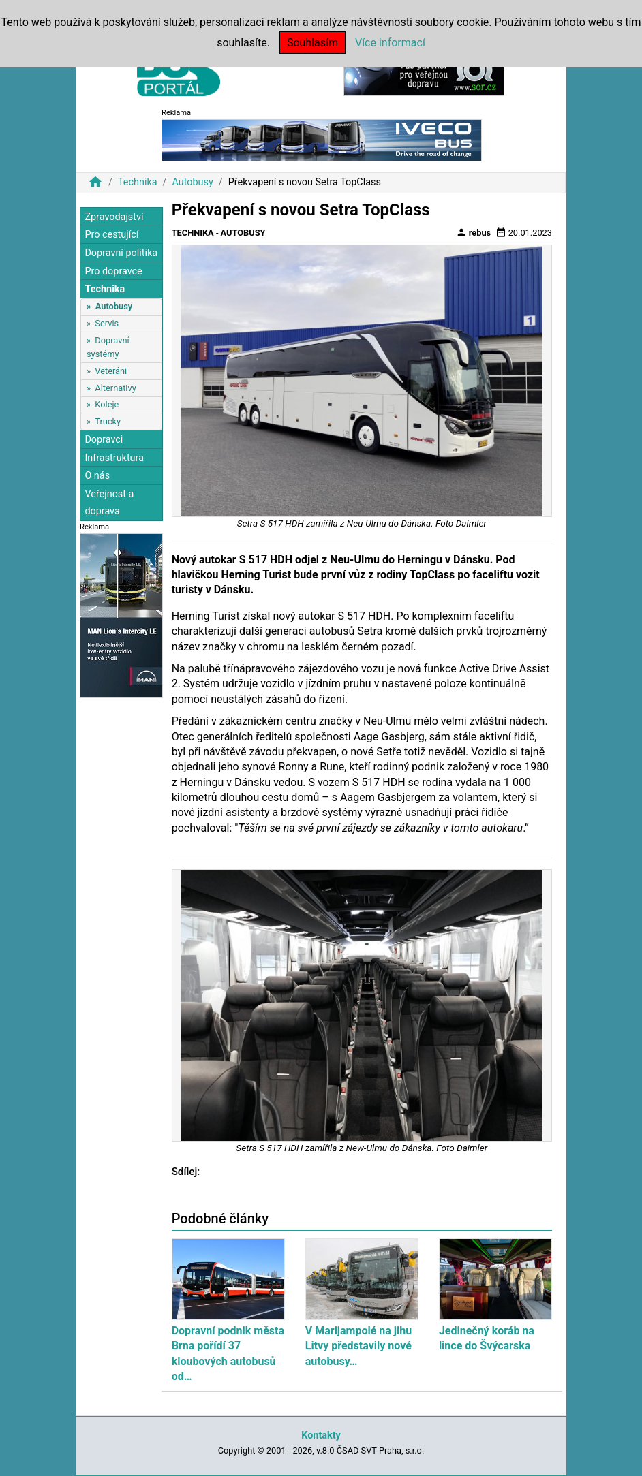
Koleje (107, 404)
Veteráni (111, 371)
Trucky (108, 421)
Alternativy (115, 388)
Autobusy (192, 182)
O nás (97, 476)
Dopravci (104, 439)
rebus (473, 232)
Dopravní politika (121, 253)
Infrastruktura (114, 458)
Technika (137, 182)
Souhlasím (312, 42)
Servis (107, 323)
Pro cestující (111, 234)
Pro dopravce (113, 271)
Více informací (390, 42)
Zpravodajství (114, 217)
